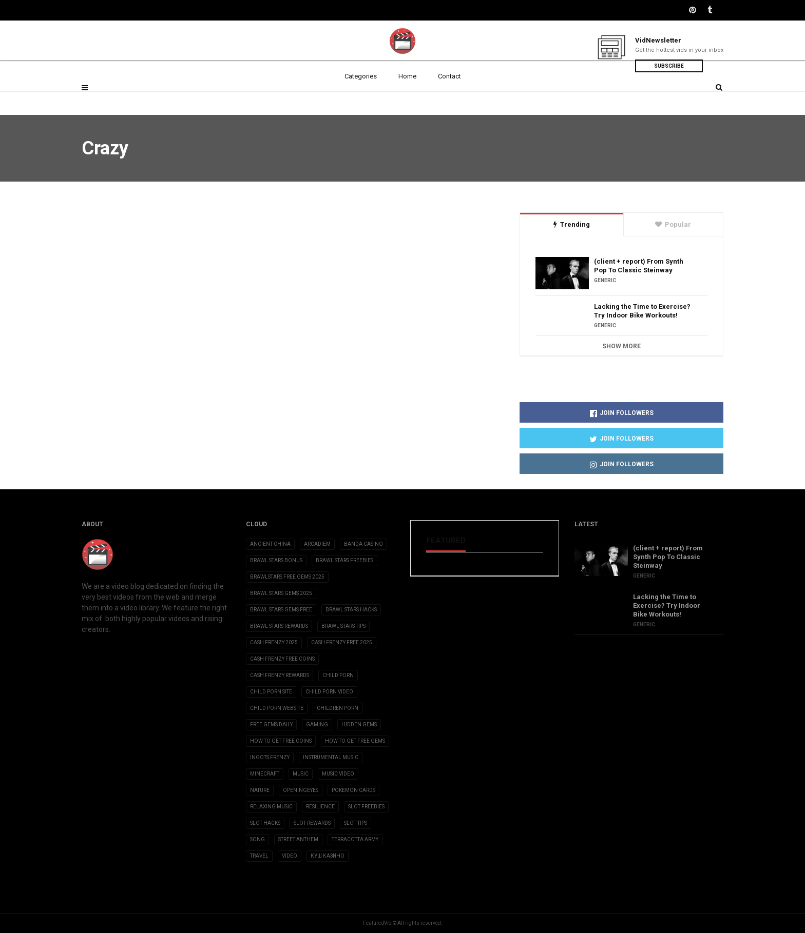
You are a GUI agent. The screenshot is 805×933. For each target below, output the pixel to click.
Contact (449, 99)
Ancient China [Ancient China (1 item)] (270, 544)
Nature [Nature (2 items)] (260, 790)
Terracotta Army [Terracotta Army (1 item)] (355, 839)
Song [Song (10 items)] (257, 839)
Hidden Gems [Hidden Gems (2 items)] (359, 724)
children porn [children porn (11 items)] (337, 708)
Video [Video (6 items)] (289, 856)
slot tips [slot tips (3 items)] (355, 823)
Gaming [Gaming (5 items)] (317, 724)
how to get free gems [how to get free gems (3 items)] (355, 741)
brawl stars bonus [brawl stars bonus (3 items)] (276, 560)
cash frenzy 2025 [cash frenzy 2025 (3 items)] (274, 642)
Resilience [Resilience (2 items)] (320, 806)
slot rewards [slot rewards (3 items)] (312, 823)
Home (407, 99)
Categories (360, 99)
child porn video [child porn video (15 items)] (329, 691)
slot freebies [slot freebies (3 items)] (366, 806)
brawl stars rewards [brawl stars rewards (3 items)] (279, 626)
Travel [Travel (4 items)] (259, 856)
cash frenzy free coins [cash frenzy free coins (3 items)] (282, 659)
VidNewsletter (658, 40)
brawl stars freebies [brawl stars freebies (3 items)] (344, 560)
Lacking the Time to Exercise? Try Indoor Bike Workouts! (642, 311)
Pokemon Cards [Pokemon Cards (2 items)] (353, 790)
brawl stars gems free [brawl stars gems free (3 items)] (281, 609)
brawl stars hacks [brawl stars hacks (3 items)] (351, 609)
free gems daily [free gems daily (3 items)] (271, 724)
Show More (621, 346)
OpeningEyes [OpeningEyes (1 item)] (300, 790)
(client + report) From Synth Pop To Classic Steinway (638, 265)
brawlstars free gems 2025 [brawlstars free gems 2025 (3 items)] (287, 577)
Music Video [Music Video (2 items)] (338, 774)
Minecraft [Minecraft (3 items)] (264, 774)
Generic (605, 280)
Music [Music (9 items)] (301, 774)
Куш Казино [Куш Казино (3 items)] (327, 856)
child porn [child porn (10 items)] (338, 675)
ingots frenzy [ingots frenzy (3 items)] (270, 757)
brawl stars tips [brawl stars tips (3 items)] (343, 626)
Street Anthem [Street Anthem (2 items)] (298, 839)
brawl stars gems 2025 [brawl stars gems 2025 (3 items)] (281, 593)
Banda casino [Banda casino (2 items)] (363, 544)
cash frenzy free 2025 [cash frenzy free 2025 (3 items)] (341, 642)
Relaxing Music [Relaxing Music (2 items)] (271, 806)
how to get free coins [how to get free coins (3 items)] (281, 741)
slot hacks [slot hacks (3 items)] (265, 823)
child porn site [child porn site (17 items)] (271, 691)
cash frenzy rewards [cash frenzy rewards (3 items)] (279, 675)
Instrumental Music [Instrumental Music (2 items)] (330, 757)
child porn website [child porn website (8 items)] (276, 708)
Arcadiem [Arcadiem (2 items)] (317, 544)
